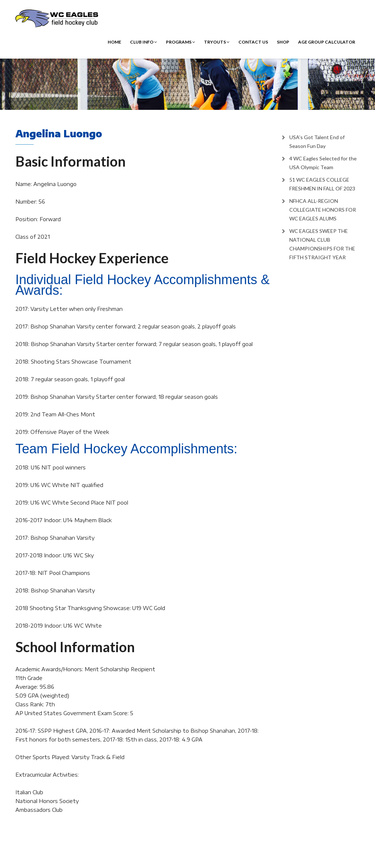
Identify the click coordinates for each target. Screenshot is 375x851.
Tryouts (217, 42)
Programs (180, 42)
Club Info (143, 42)
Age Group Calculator (326, 42)
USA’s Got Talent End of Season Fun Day (317, 141)
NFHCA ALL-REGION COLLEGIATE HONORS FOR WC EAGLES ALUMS (322, 210)
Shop (283, 42)
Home (114, 42)
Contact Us (253, 42)
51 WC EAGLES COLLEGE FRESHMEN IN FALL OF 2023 (322, 184)
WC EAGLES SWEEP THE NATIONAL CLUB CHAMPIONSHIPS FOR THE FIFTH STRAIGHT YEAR (322, 244)
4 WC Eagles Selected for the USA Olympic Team (323, 162)
